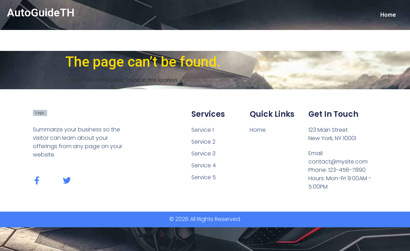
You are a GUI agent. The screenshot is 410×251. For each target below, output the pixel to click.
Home (388, 15)
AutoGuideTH (40, 12)
